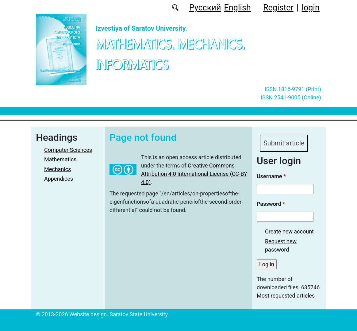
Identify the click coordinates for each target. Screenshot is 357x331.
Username (271, 176)
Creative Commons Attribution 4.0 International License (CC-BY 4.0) (194, 173)
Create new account (289, 231)
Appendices (58, 178)
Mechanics (57, 169)
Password (271, 204)
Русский (205, 8)
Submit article (283, 143)
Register (278, 8)
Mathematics (60, 159)
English (237, 8)
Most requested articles (286, 295)
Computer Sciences (68, 150)
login (310, 8)
